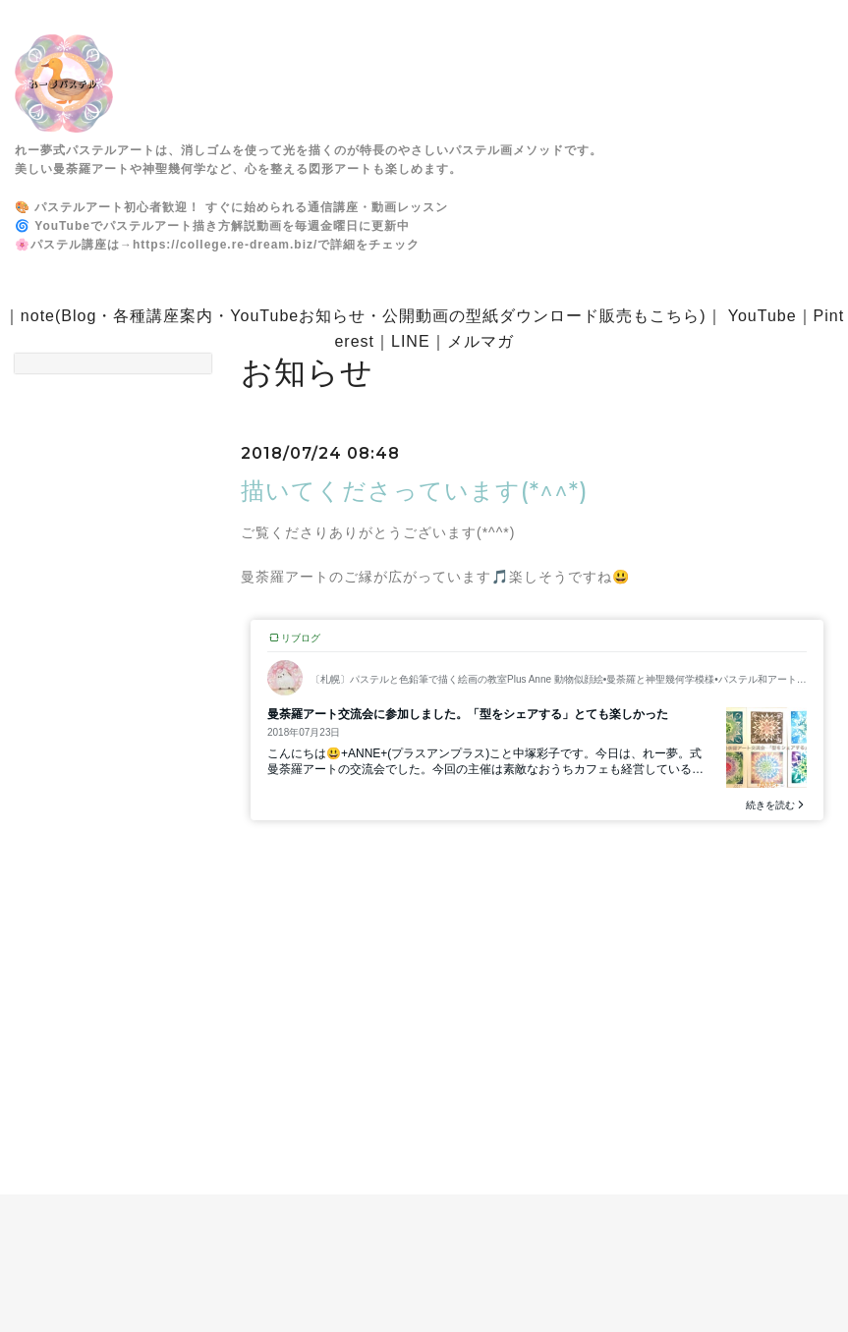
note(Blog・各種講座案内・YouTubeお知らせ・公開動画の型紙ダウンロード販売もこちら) (364, 315)
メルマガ (480, 341)
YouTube (762, 315)
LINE (410, 341)
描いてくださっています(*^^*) (415, 490)
